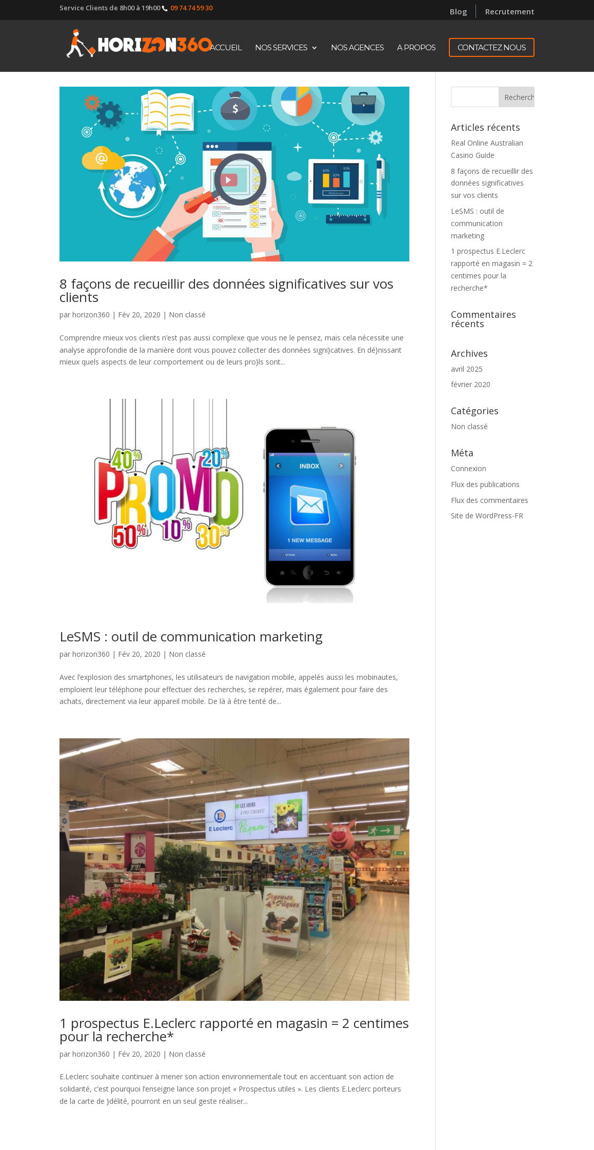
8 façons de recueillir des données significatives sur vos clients (226, 290)
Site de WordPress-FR (487, 515)
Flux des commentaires (489, 500)
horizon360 (91, 314)
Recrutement (509, 12)
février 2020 (470, 384)
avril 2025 (467, 369)
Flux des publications (485, 484)
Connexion (468, 468)
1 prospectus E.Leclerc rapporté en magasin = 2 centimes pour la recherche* (234, 1029)
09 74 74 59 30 (191, 7)
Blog (458, 11)
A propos (416, 48)
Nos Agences (357, 48)
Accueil (226, 48)
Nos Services (281, 48)
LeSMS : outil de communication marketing (191, 636)
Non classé (187, 314)
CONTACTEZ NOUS (492, 47)
